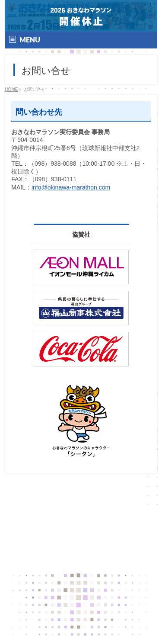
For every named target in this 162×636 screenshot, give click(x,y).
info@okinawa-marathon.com (71, 187)
